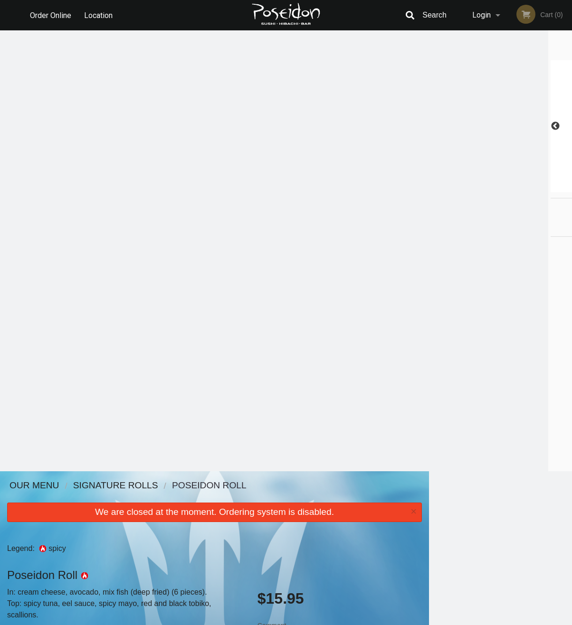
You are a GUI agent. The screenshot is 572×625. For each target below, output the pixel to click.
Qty (282, 235)
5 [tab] (522, 187)
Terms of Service (302, 618)
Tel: (440, 521)
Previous (436, 126)
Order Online (50, 14)
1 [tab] (465, 187)
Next (565, 126)
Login (481, 14)
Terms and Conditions (362, 509)
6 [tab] (536, 187)
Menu (261, 498)
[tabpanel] (500, 126)
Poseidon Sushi (88, 486)
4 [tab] (508, 187)
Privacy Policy (352, 521)
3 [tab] (493, 187)
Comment (339, 197)
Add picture (26, 199)
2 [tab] (479, 187)
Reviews (344, 498)
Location (99, 14)
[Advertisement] (214, 440)
